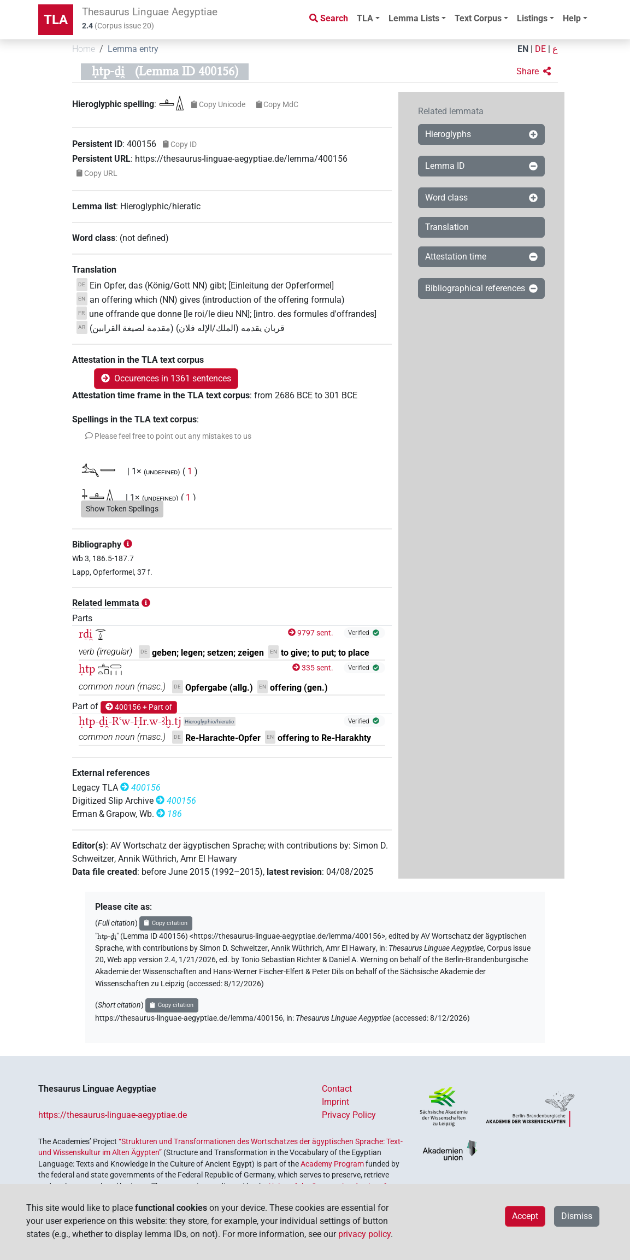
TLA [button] (365, 18)
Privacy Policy (349, 1115)
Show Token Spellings (122, 508)
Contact (337, 1089)
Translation (447, 227)
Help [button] (572, 18)
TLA (56, 19)
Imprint (335, 1102)
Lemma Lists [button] (413, 18)
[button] (533, 71)
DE (540, 49)
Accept (525, 1216)
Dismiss (576, 1216)
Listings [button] (532, 18)
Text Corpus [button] (478, 18)
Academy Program (332, 1163)
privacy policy (364, 1234)
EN (522, 49)
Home (83, 49)
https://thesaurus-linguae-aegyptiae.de (112, 1115)
